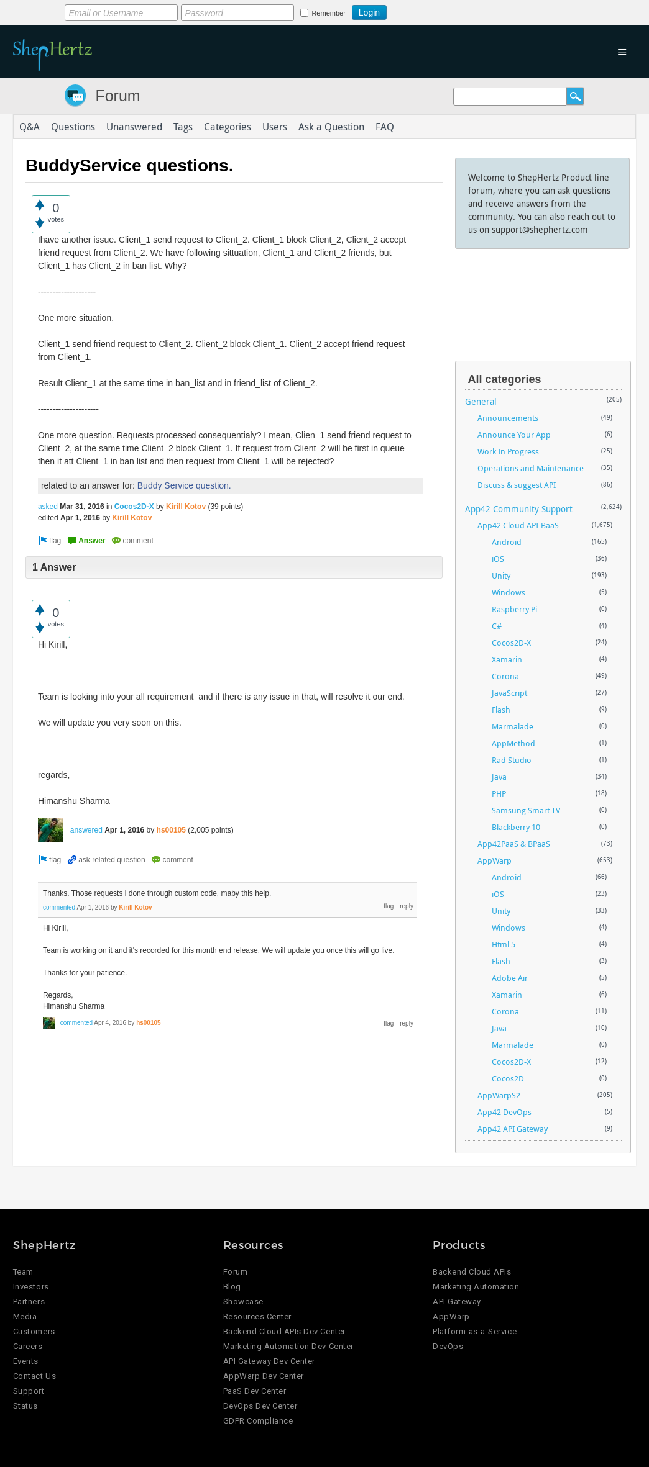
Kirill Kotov (186, 506)
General (481, 401)
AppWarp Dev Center (263, 1376)
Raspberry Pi (514, 609)
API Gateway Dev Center (269, 1361)
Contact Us (34, 1376)
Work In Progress (508, 451)
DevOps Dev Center (260, 1406)
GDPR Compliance (258, 1420)
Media (25, 1316)
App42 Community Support (519, 509)
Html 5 (503, 944)
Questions (73, 126)
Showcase (243, 1301)
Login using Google (417, 10)
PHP (499, 793)
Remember (328, 13)
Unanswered (134, 126)
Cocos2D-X (134, 506)
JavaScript (509, 692)
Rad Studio (512, 759)
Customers (34, 1331)
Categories (227, 126)
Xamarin (507, 659)
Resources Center (257, 1316)
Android (507, 542)
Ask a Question (331, 126)
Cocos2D (508, 1078)
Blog (232, 1286)
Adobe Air (510, 977)
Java (499, 776)
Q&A (29, 126)
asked (48, 506)
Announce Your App (514, 434)
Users (274, 126)
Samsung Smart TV (526, 810)
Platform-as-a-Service (475, 1331)
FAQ (384, 126)
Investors (31, 1286)
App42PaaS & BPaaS (513, 843)
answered (86, 830)
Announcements (507, 417)
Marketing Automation (476, 1286)
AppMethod (513, 743)
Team (23, 1271)
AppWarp (494, 860)
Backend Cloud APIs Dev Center (284, 1331)
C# (497, 625)
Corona (505, 676)
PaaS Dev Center (255, 1391)
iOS (498, 558)
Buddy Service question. (184, 485)
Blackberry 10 (516, 827)
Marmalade (512, 726)
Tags (183, 126)
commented (59, 907)
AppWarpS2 (498, 1095)
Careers (28, 1346)
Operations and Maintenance (530, 468)
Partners (29, 1301)
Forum (117, 95)
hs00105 (171, 830)
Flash (501, 709)
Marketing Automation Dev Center (288, 1346)
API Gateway (457, 1301)
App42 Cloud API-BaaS (518, 525)
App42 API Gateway (512, 1128)
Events (26, 1361)
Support (29, 1391)
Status (25, 1406)
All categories (504, 379)
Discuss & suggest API (516, 484)
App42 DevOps (504, 1111)
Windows (508, 592)
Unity (501, 575)
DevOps (448, 1346)
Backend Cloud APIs (472, 1271)
